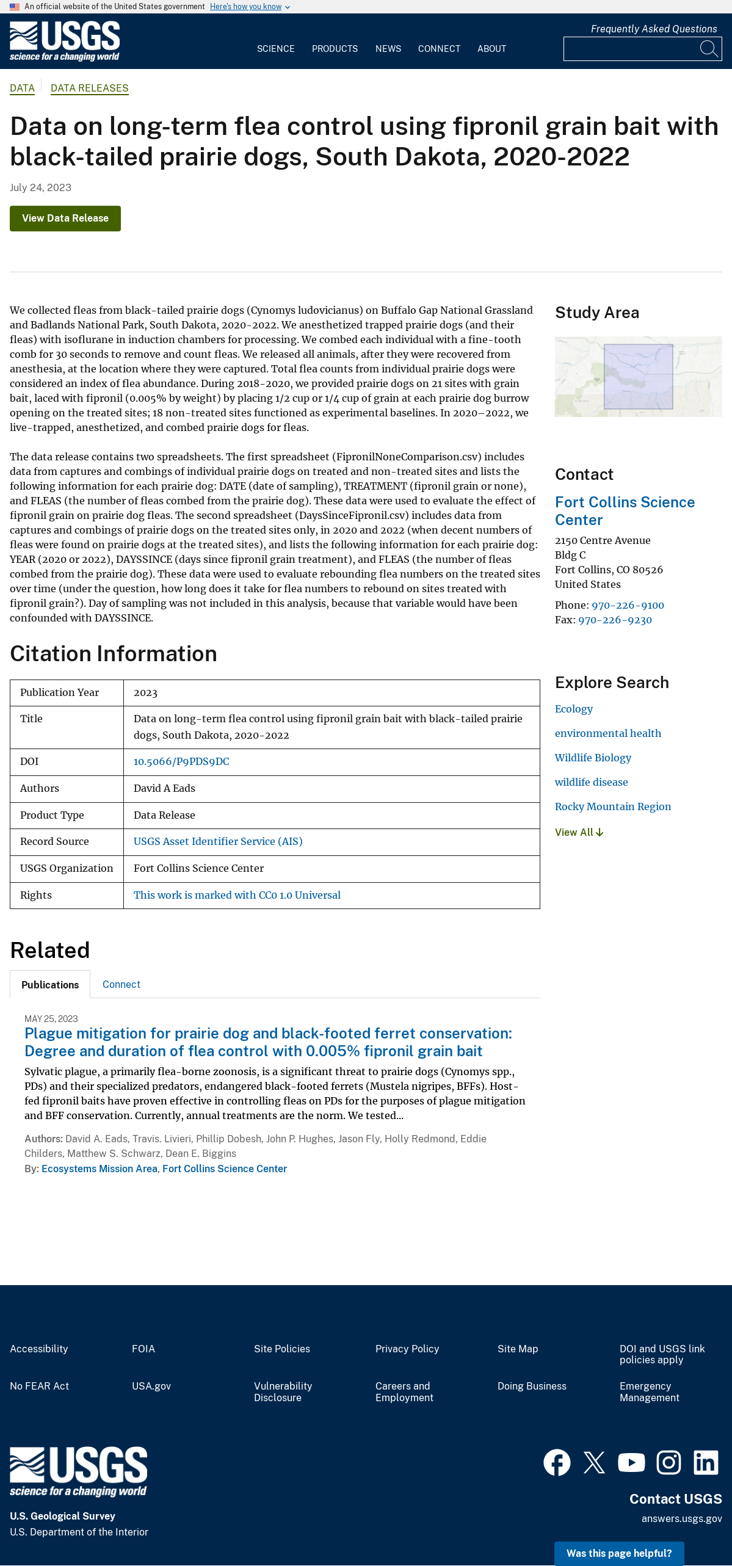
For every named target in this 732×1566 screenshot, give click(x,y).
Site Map (518, 1349)
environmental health (608, 733)
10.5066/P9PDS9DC (181, 761)
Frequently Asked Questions (654, 29)
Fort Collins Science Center (224, 1169)
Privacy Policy (407, 1349)
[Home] (65, 59)
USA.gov (151, 1386)
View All (579, 832)
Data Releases (90, 88)
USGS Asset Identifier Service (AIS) (218, 841)
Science (276, 49)
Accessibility (39, 1349)
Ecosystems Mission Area (100, 1169)
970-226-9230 (615, 620)
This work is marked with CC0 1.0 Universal (237, 895)
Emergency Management (649, 1392)
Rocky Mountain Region (613, 806)
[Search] (710, 49)
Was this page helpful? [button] (619, 1553)
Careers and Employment (404, 1392)
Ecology (574, 709)
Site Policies (282, 1349)
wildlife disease (591, 782)
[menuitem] (275, 41)
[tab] (50, 984)
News (388, 49)
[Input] (642, 49)
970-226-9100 (628, 605)
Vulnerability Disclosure (283, 1392)
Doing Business (532, 1386)
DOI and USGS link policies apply (662, 1355)
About (491, 49)
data (22, 88)
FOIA (143, 1349)
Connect (439, 49)
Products (335, 49)
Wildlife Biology (593, 758)
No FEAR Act (39, 1386)
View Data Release (65, 218)
